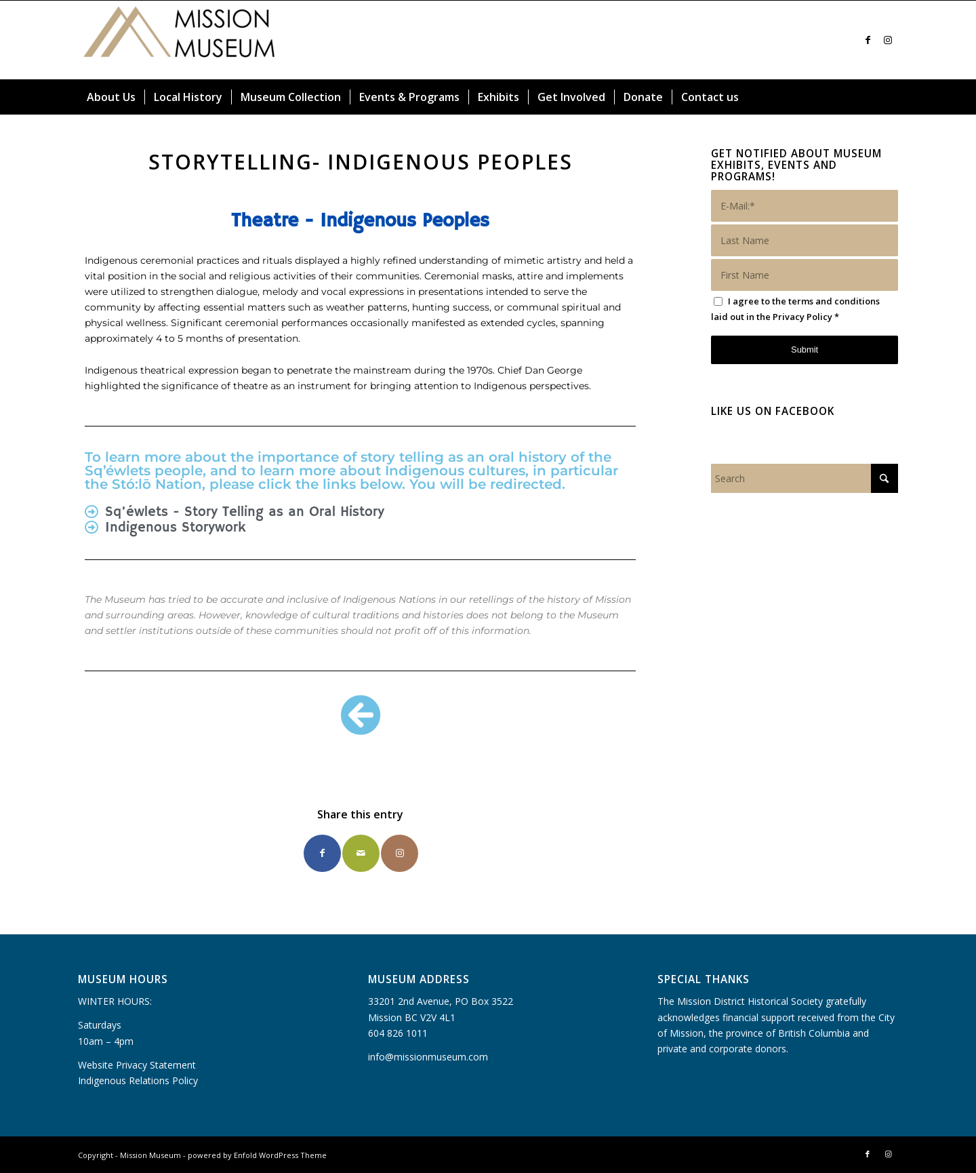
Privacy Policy (802, 317)
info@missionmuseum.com (428, 1056)
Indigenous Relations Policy (138, 1080)
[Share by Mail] (361, 853)
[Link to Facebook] (867, 40)
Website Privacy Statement (137, 1064)
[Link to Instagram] (888, 40)
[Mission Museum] (179, 40)
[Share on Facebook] (322, 853)
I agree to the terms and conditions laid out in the (795, 309)
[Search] (890, 97)
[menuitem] (111, 97)
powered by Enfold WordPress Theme (257, 1155)
